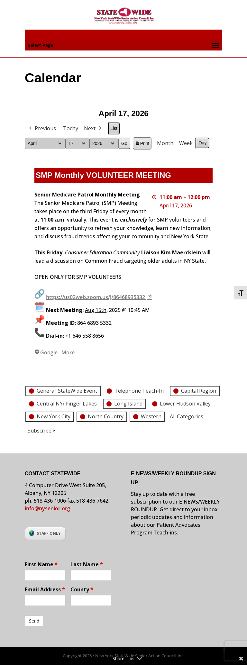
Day (202, 142)
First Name (41, 564)
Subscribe (42, 430)
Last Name (86, 564)
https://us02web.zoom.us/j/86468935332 (99, 297)
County (81, 589)
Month (165, 143)
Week (186, 143)
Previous (42, 128)
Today (70, 128)
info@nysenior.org (47, 508)
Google (46, 352)
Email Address (45, 589)
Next (93, 128)
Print (141, 144)
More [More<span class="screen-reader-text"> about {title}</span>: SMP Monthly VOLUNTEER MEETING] (68, 352)
